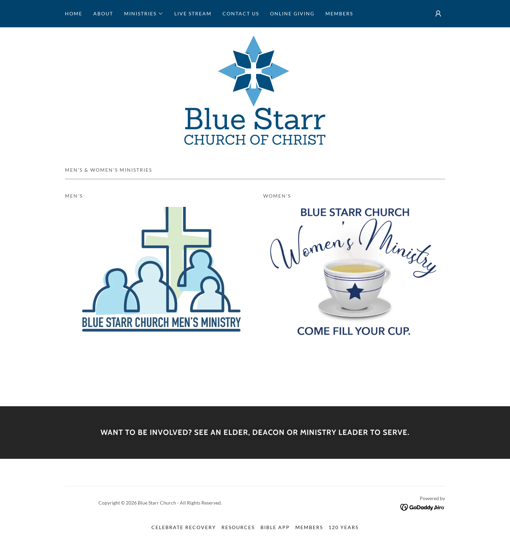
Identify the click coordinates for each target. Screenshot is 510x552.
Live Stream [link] (193, 13)
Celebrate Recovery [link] (183, 527)
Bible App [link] (275, 527)
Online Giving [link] (292, 13)
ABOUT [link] (103, 13)
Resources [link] (238, 527)
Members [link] (339, 13)
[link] (254, 89)
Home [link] (73, 13)
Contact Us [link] (241, 13)
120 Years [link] (343, 527)
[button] (143, 14)
